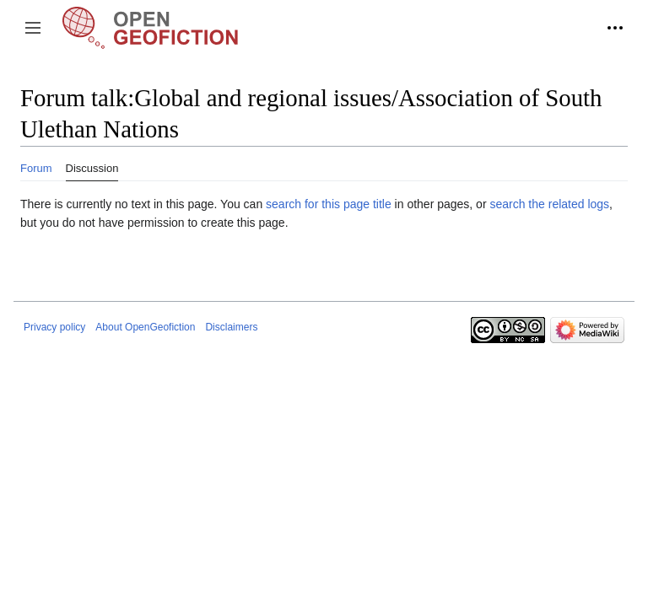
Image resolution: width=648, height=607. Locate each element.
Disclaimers (231, 327)
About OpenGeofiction (145, 327)
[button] (33, 27)
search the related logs (549, 204)
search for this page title (329, 204)
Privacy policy (54, 327)
